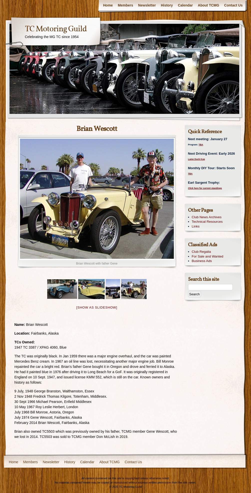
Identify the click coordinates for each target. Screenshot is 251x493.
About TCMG (208, 5)
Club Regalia (201, 252)
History (167, 5)
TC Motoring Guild (56, 29)
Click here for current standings (205, 188)
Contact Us (233, 5)
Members (125, 5)
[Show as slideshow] (96, 307)
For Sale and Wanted (207, 256)
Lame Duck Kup (196, 159)
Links (196, 226)
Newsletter (147, 5)
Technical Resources (207, 221)
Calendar (185, 5)
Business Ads (202, 261)
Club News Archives (207, 217)
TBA (201, 144)
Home (108, 5)
